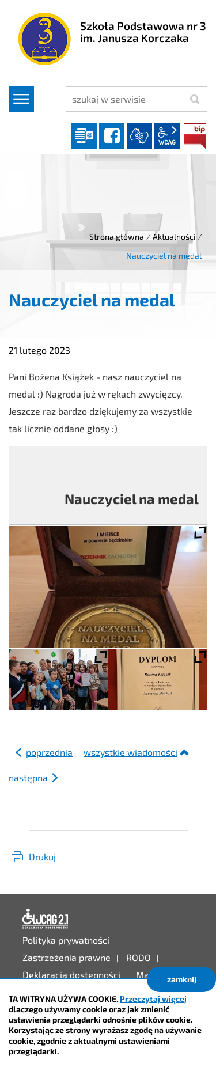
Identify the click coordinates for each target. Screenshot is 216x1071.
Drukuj (42, 856)
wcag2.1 (167, 136)
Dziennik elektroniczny (84, 136)
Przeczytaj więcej (153, 999)
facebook (111, 136)
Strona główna (116, 236)
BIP (194, 136)
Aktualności (174, 236)
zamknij (181, 979)
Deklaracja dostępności (45, 919)
